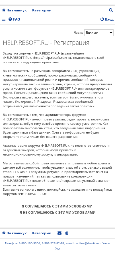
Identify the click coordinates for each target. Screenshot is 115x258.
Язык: (78, 32)
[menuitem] (111, 10)
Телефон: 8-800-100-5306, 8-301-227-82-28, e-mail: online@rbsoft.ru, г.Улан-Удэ (57, 245)
